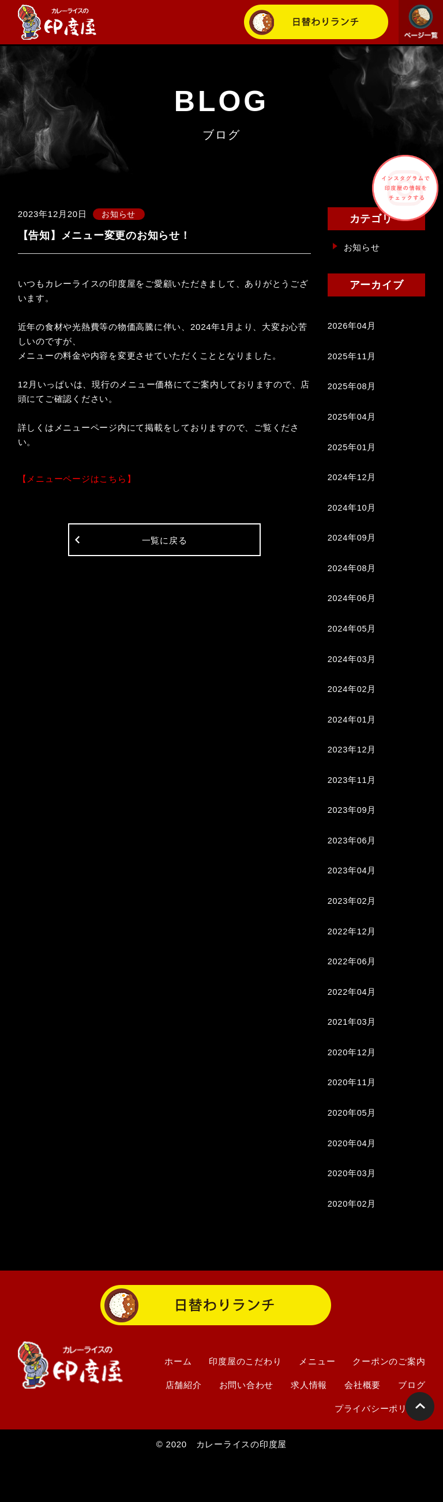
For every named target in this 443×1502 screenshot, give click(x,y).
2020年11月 (352, 1118)
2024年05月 (352, 643)
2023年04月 (352, 897)
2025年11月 (352, 358)
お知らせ (362, 247)
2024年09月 (352, 548)
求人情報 (309, 1427)
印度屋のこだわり (245, 1403)
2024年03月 (352, 675)
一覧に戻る (164, 542)
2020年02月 (352, 1245)
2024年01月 (352, 738)
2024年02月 (352, 707)
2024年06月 (352, 612)
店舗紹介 (184, 1427)
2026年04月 (352, 327)
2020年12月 (352, 1087)
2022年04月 (352, 1023)
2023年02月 (352, 928)
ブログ (411, 1427)
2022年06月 (352, 992)
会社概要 (362, 1427)
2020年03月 (352, 1213)
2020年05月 (352, 1150)
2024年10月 (352, 517)
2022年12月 (352, 960)
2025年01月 (352, 453)
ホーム (178, 1403)
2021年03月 (352, 1055)
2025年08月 (352, 390)
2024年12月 (352, 485)
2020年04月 (352, 1182)
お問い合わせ (246, 1427)
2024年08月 (352, 580)
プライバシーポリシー (380, 1450)
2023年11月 (352, 802)
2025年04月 (352, 422)
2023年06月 (352, 865)
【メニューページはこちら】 (77, 479)
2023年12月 (352, 770)
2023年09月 (352, 833)
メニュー (317, 1403)
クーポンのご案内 (388, 1403)
